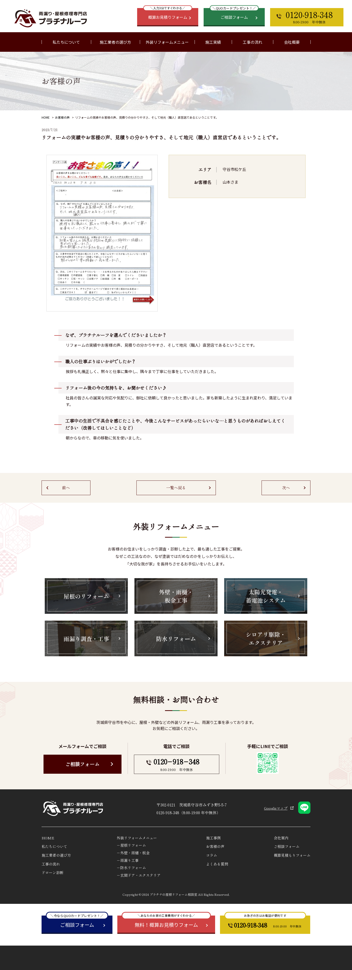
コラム (211, 855)
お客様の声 (62, 117)
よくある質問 (217, 863)
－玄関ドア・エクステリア (139, 875)
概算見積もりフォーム (292, 855)
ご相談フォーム (82, 764)
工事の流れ (252, 42)
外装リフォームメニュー (137, 837)
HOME (46, 117)
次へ (286, 487)
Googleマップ (275, 808)
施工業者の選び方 (115, 42)
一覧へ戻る (176, 487)
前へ (66, 487)
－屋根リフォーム (131, 845)
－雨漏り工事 (128, 860)
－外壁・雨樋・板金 (133, 852)
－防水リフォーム (131, 867)
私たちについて (54, 846)
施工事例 (213, 837)
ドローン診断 (53, 872)
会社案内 (281, 837)
